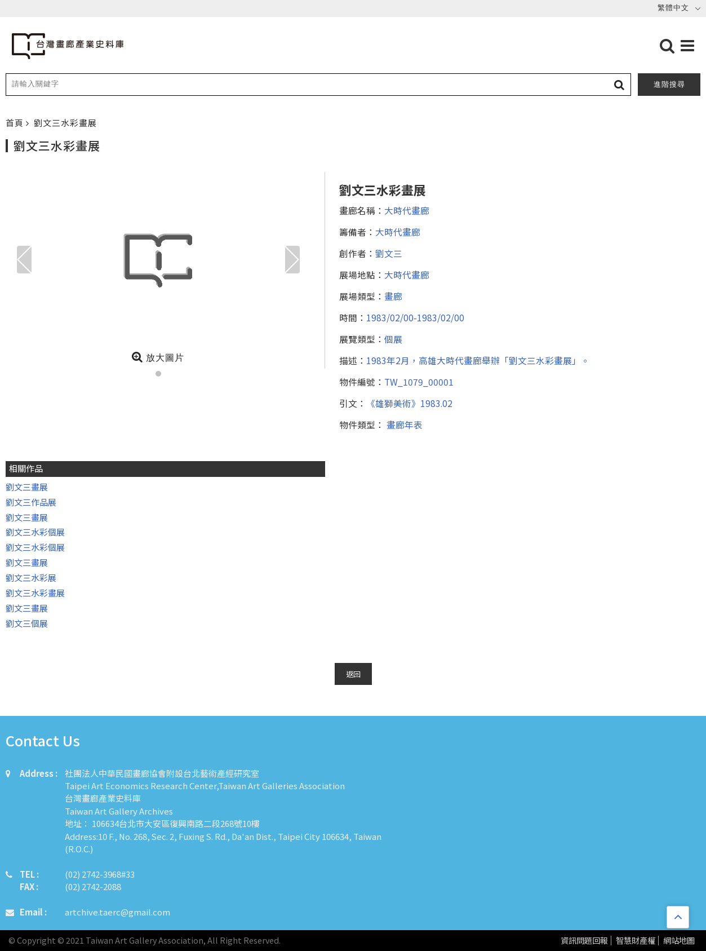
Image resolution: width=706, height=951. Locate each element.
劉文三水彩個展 (35, 532)
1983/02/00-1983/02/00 (415, 317)
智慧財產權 (635, 940)
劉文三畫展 (27, 487)
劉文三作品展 (31, 502)
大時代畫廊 (406, 210)
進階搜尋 (669, 84)
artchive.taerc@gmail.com (117, 912)
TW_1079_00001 (419, 381)
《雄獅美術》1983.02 (409, 403)
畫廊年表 (403, 424)
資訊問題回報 (584, 940)
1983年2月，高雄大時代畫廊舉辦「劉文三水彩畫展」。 (478, 360)
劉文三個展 (27, 623)
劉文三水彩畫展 (65, 123)
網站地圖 (679, 940)
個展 (393, 339)
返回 (353, 674)
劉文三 (388, 253)
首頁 (16, 123)
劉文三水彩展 (31, 577)
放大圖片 (158, 356)
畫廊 (393, 296)
